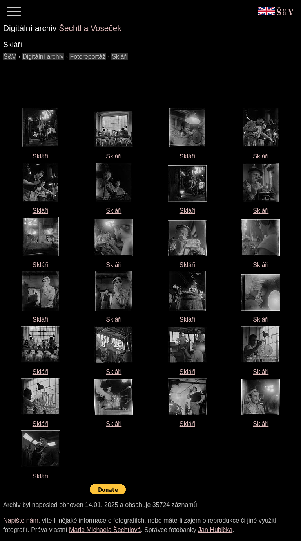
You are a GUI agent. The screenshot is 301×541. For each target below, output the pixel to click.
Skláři (40, 156)
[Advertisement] (145, 79)
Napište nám (20, 520)
